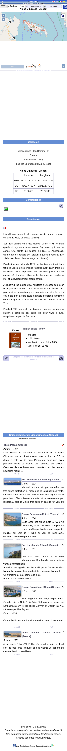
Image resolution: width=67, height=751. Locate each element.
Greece (33, 155)
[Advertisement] (33, 104)
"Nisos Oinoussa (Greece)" (33, 358)
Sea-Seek (33, 1)
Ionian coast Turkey (34, 159)
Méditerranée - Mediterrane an (33, 151)
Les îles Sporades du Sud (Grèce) (33, 164)
